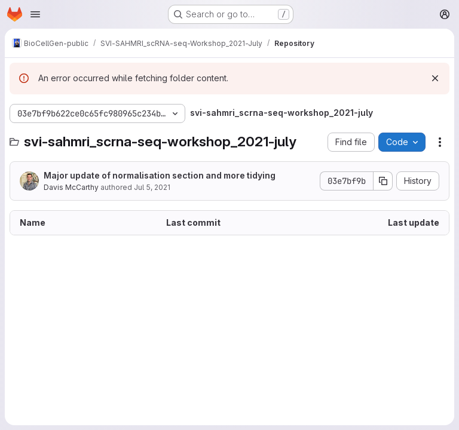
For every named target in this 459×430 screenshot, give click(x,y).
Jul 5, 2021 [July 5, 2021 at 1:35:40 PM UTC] (152, 187)
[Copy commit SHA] (383, 181)
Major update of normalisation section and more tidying (160, 175)
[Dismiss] (435, 78)
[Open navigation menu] (35, 14)
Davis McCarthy (71, 187)
